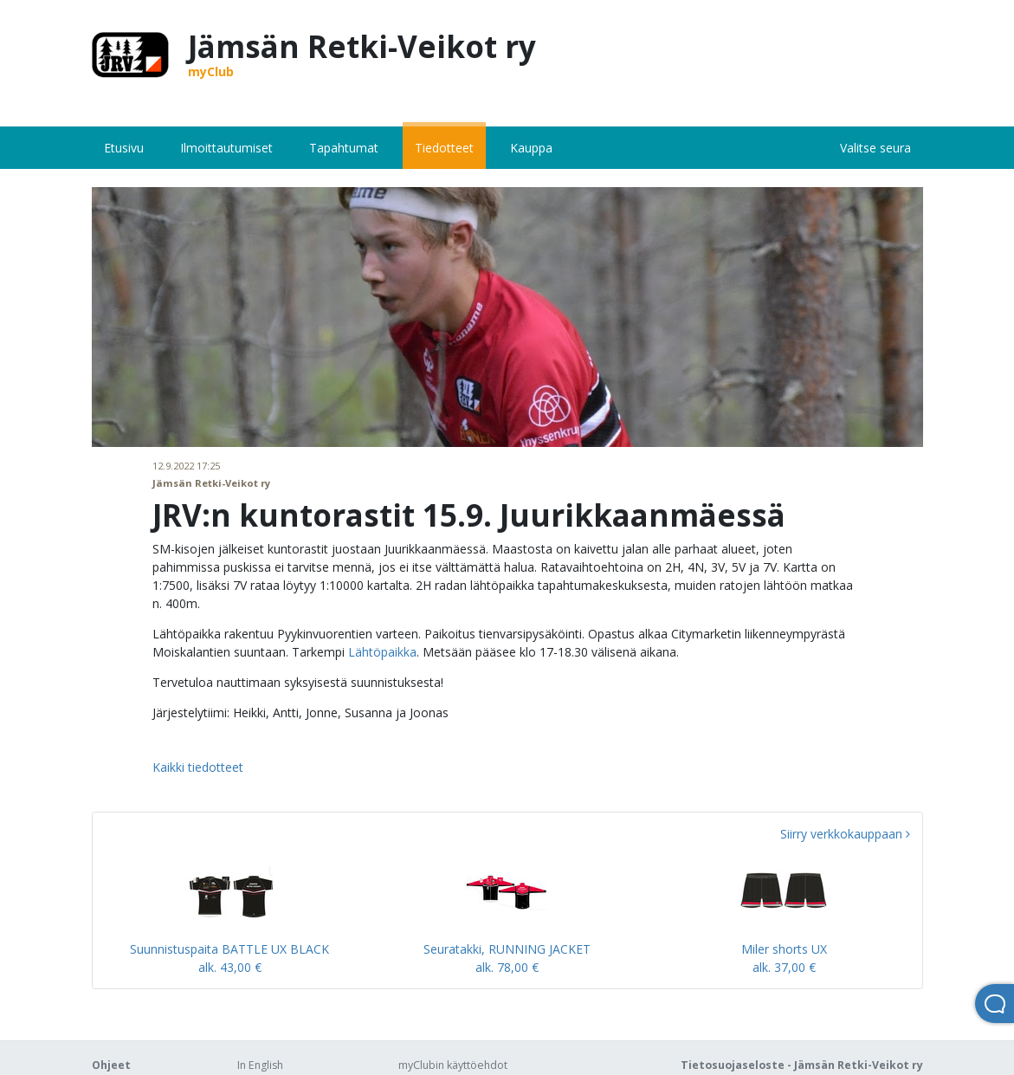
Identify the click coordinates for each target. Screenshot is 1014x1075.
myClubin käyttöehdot (452, 1065)
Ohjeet (111, 1065)
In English (260, 1065)
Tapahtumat (343, 147)
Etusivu (124, 147)
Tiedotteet (444, 147)
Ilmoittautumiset (226, 147)
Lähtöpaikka (382, 652)
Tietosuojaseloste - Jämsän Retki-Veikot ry (802, 1065)
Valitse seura (875, 147)
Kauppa (531, 147)
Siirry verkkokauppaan (845, 834)
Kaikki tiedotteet (197, 767)
